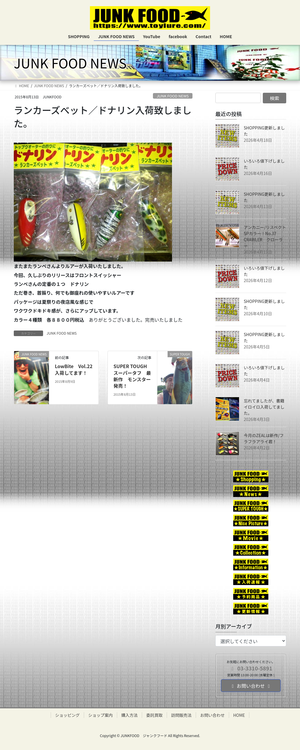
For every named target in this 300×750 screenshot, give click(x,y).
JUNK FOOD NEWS (173, 96)
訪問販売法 (181, 715)
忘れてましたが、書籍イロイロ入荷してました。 (264, 407)
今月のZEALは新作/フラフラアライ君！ (264, 438)
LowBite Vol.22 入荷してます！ (74, 369)
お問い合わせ (212, 715)
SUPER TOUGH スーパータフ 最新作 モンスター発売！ (132, 376)
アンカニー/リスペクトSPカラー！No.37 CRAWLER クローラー (265, 236)
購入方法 (129, 715)
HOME (239, 715)
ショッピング (67, 715)
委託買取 (154, 715)
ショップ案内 (100, 715)
